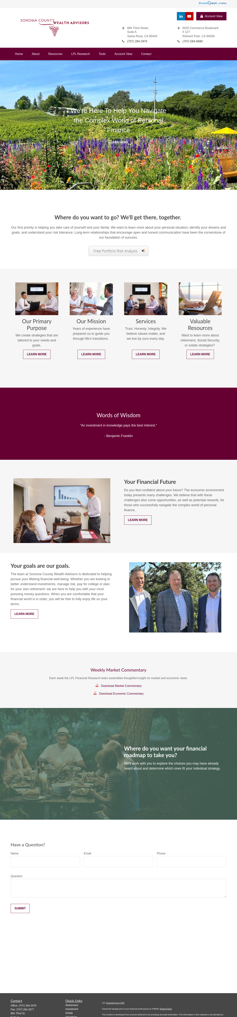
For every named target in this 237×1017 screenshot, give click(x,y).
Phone (161, 853)
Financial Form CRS (115, 1003)
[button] (19, 54)
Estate (69, 1012)
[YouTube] (189, 16)
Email (87, 853)
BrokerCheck (166, 1009)
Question (17, 876)
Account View (211, 16)
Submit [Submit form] (20, 908)
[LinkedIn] (181, 16)
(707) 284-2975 (28, 1005)
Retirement (71, 1005)
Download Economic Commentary (121, 693)
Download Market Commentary (121, 685)
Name (15, 853)
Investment (71, 1009)
